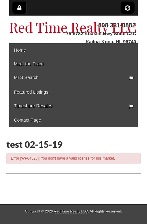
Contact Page (27, 120)
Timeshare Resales (33, 105)
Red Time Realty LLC (71, 211)
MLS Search (26, 77)
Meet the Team (29, 63)
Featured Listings (31, 92)
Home (20, 50)
